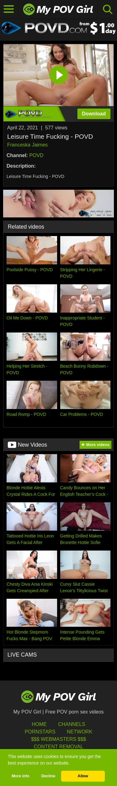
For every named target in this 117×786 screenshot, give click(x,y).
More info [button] (20, 776)
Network (79, 731)
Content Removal (58, 746)
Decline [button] (48, 776)
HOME (39, 724)
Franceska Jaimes (27, 144)
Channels (71, 724)
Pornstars (40, 731)
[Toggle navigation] (9, 9)
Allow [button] (83, 776)
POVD (36, 155)
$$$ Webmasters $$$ (58, 739)
